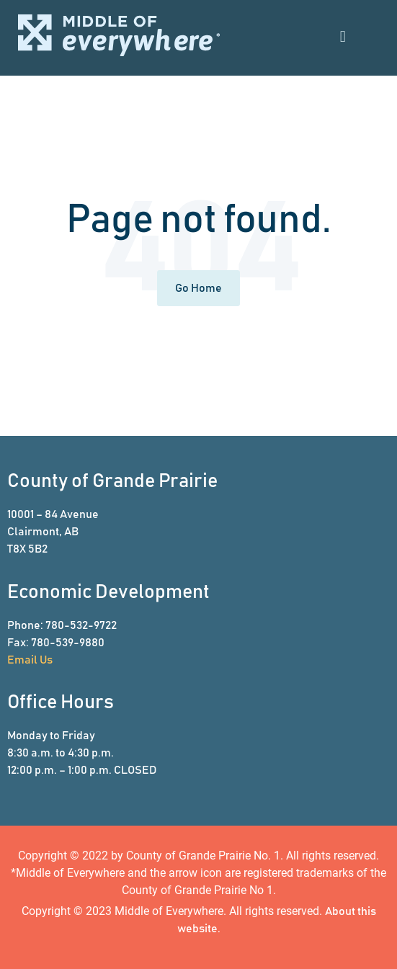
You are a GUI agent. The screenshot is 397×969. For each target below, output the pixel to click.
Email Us (30, 660)
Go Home (198, 288)
